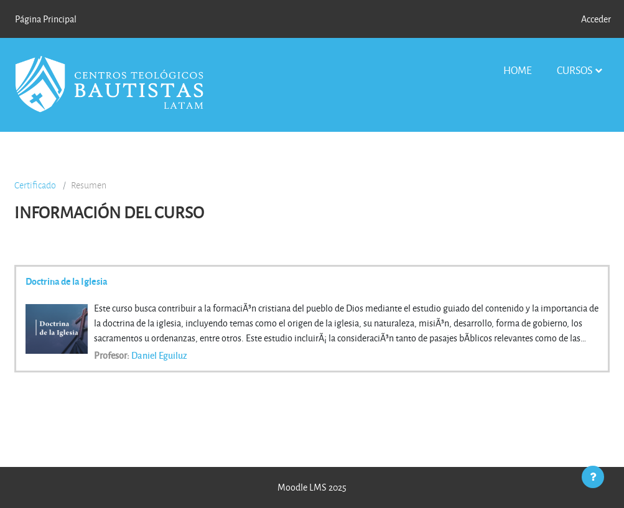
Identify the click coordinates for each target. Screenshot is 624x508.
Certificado (35, 185)
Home (517, 70)
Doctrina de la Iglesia (67, 281)
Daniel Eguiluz (159, 355)
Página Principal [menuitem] (46, 18)
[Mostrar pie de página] (593, 477)
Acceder (596, 18)
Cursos (574, 70)
